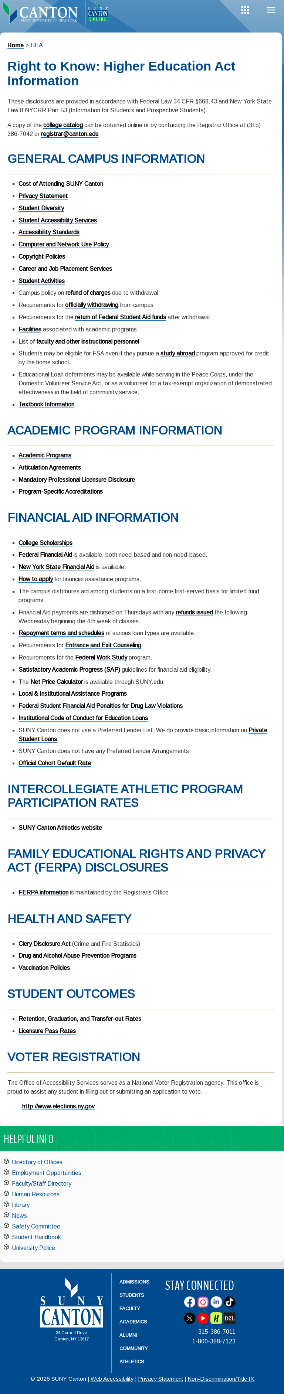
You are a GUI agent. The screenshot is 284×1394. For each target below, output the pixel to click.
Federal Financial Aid (45, 555)
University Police (33, 1248)
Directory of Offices (37, 1162)
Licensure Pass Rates (47, 1031)
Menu (271, 10)
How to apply (35, 579)
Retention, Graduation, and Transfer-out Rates (79, 1019)
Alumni (128, 1335)
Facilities (29, 329)
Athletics (131, 1361)
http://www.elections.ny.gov (58, 1106)
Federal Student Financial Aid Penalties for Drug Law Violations (100, 706)
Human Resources (36, 1194)
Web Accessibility (112, 1379)
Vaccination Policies (44, 968)
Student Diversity (41, 208)
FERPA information (43, 892)
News (19, 1216)
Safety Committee (36, 1226)
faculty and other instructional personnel (87, 341)
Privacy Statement (43, 196)
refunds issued (194, 612)
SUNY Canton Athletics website (60, 828)
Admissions (134, 1282)
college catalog (63, 125)
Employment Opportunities (46, 1173)
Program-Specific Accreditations (60, 491)
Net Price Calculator (56, 682)
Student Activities (41, 281)
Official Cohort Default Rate (54, 763)
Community (133, 1348)
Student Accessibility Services (57, 220)
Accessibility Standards (49, 232)
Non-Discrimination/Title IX (220, 1379)
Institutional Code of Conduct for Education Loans (83, 718)
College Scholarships (45, 543)
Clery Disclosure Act (44, 944)
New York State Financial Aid (56, 567)
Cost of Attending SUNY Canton (60, 184)
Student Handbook (36, 1237)
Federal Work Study (101, 657)
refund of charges (88, 293)
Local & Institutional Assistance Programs (72, 694)
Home (15, 45)
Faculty (129, 1308)
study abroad (177, 353)
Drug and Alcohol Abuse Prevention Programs (77, 955)
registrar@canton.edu (69, 134)
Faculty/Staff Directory (41, 1183)
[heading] (42, 13)
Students (131, 1295)
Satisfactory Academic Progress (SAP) (69, 670)
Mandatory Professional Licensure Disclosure (76, 480)
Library (21, 1205)
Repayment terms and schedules (61, 633)
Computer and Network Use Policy (63, 244)
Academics (133, 1322)
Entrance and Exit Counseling (103, 645)
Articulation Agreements (49, 467)
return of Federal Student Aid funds (120, 317)
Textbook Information (46, 404)
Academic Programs (44, 455)
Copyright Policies (41, 256)
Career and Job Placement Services (65, 269)
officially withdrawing (91, 305)
